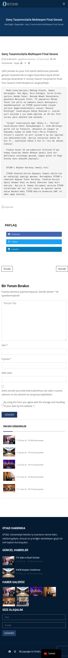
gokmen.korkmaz (28, 59)
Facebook (14, 234)
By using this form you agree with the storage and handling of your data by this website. (34, 404)
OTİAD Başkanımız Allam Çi (30, 461)
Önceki (7, 268)
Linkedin (13, 249)
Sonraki (62, 268)
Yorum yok (44, 59)
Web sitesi (7, 372)
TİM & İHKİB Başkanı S (28, 485)
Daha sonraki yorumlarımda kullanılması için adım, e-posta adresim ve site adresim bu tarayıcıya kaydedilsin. (32, 392)
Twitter (13, 241)
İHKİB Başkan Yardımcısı (29, 449)
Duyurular (9, 207)
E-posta (5, 358)
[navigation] (51, 653)
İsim (4, 345)
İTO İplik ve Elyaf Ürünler (28, 436)
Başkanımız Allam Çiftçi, (28, 473)
